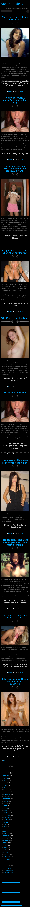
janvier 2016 (5, 812)
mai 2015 (5, 826)
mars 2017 (5, 787)
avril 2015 (5, 828)
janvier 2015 (5, 833)
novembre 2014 (6, 837)
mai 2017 (5, 784)
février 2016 (5, 810)
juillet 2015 (5, 822)
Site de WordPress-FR (8, 872)
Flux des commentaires (8, 870)
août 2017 (5, 778)
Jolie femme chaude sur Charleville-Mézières (15, 616)
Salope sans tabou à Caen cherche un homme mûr (15, 251)
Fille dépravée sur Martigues (15, 318)
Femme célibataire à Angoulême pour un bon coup (15, 100)
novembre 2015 (6, 815)
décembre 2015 (6, 814)
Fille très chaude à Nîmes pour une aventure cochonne (15, 681)
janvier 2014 (5, 854)
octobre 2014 (6, 838)
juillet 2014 (5, 844)
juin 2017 (5, 782)
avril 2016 (5, 807)
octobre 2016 (6, 796)
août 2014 (5, 842)
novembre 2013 (6, 858)
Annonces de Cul (13, 4)
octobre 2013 (6, 859)
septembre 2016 (6, 798)
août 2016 (5, 800)
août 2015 (5, 821)
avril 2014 (5, 849)
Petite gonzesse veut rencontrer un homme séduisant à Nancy (15, 168)
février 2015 (5, 831)
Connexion (5, 867)
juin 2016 (5, 803)
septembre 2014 (6, 840)
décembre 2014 (6, 835)
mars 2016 (5, 808)
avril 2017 (5, 785)
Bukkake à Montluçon (15, 392)
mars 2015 (5, 829)
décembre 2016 (6, 792)
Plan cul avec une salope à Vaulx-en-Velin (15, 18)
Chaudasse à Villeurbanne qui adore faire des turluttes (15, 461)
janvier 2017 (5, 791)
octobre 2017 (6, 775)
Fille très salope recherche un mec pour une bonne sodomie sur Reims (15, 542)
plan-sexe (10, 91)
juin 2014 (5, 845)
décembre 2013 (6, 856)
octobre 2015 (6, 817)
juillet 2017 (5, 780)
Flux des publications (7, 868)
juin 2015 (5, 824)
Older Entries (5, 760)
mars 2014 (5, 851)
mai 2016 (5, 805)
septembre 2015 (6, 819)
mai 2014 (5, 847)
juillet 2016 (5, 801)
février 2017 (5, 789)
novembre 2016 (6, 794)
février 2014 (5, 852)
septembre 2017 (6, 777)
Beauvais (21, 91)
